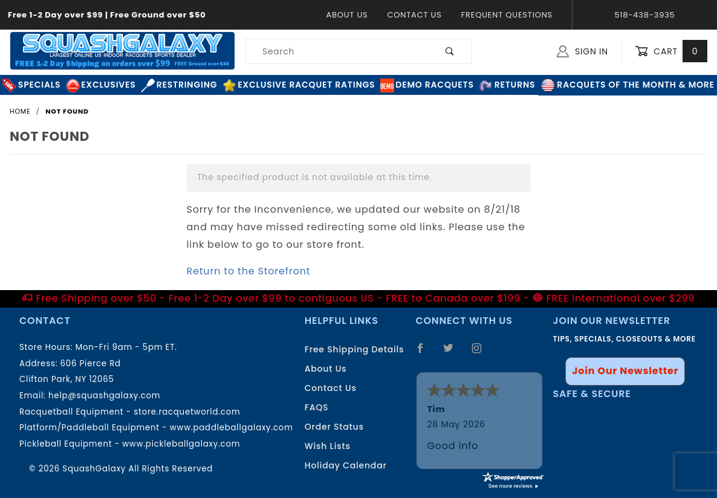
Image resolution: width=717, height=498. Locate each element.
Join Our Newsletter (625, 371)
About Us (347, 15)
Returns (507, 84)
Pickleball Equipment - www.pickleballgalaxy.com (129, 444)
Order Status (334, 427)
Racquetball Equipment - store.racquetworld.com (130, 412)
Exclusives (101, 84)
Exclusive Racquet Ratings (298, 84)
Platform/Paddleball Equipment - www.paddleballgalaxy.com (156, 427)
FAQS (317, 407)
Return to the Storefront (249, 271)
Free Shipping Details (354, 349)
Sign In (582, 51)
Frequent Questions (507, 15)
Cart (671, 51)
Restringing (179, 84)
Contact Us (414, 15)
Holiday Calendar (346, 465)
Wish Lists (328, 446)
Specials (31, 84)
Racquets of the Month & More (627, 85)
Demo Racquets (427, 84)
